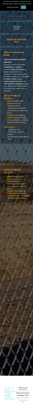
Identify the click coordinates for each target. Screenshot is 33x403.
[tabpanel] (16, 183)
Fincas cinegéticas (11, 391)
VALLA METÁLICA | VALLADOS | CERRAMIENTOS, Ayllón (16, 16)
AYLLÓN (10, 27)
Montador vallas (10, 399)
